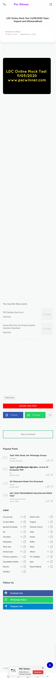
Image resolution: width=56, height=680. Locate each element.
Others (12, 485)
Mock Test (21, 499)
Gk (10, 473)
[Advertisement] (28, 124)
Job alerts (13, 459)
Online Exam (9, 398)
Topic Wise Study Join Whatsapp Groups (28, 455)
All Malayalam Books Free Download (26, 481)
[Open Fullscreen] (51, 4)
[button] (4, 4)
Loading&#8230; (28, 193)
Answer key (14, 499)
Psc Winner (21, 4)
